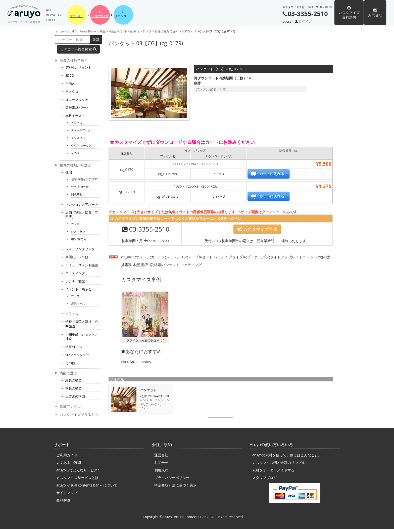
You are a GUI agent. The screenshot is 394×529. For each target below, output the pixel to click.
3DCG (186, 31)
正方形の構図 (75, 396)
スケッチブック (80, 130)
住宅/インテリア (81, 145)
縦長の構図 (73, 380)
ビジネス (76, 122)
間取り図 (76, 194)
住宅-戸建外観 (80, 187)
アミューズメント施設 (81, 265)
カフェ (75, 224)
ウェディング (75, 273)
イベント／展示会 (78, 289)
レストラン (78, 231)
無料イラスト (75, 116)
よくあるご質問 (68, 462)
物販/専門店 (78, 239)
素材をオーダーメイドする (273, 470)
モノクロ (71, 92)
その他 (75, 153)
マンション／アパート (81, 204)
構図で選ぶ (68, 373)
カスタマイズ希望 (257, 229)
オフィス (71, 314)
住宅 (68, 172)
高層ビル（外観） (78, 257)
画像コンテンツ (140, 31)
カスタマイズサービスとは (77, 477)
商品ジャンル (118, 31)
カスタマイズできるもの (79, 414)
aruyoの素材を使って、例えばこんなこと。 (287, 455)
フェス (75, 296)
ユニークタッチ (76, 100)
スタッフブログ (264, 477)
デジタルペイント (78, 67)
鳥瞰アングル (70, 406)
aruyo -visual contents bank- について (86, 485)
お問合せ (375, 12)
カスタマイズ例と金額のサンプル (278, 462)
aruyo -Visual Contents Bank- (26, 12)
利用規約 (161, 470)
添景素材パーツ (76, 108)
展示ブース (78, 303)
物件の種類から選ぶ (75, 165)
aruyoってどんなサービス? (77, 470)
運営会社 (161, 455)
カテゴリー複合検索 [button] (78, 49)
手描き (70, 83)
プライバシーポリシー (171, 477)
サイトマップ (66, 492)
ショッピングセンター (81, 249)
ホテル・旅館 (75, 281)
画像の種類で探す (167, 31)
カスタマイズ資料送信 (349, 13)
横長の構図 (73, 388)
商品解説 (63, 500)
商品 (103, 31)
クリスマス (78, 138)
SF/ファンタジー (77, 355)
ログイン (305, 21)
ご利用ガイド (66, 455)
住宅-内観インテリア (84, 179)
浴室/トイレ (74, 347)
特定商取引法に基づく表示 (175, 485)
